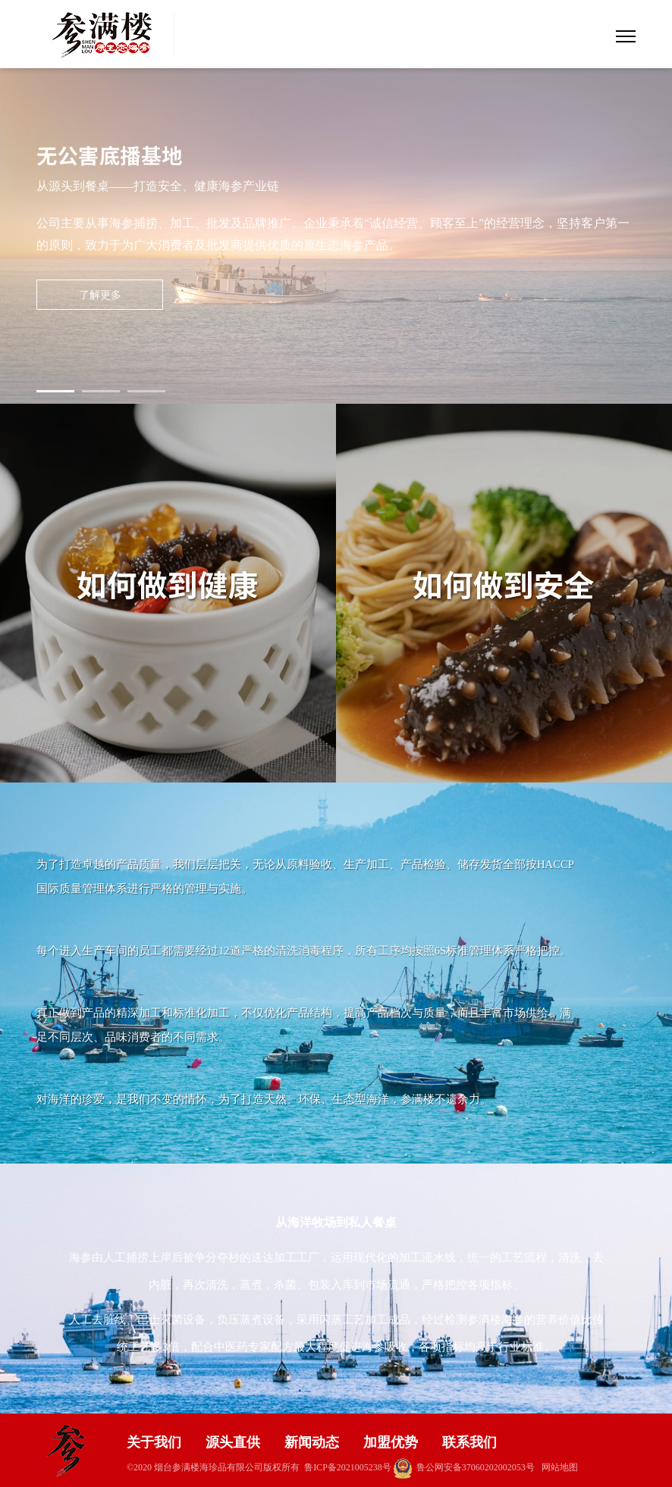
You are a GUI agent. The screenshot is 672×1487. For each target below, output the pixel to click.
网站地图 (560, 1467)
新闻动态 (311, 1442)
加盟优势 (390, 1442)
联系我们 (469, 1442)
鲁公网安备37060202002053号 (464, 1467)
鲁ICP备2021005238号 (347, 1467)
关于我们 (154, 1442)
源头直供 (233, 1442)
